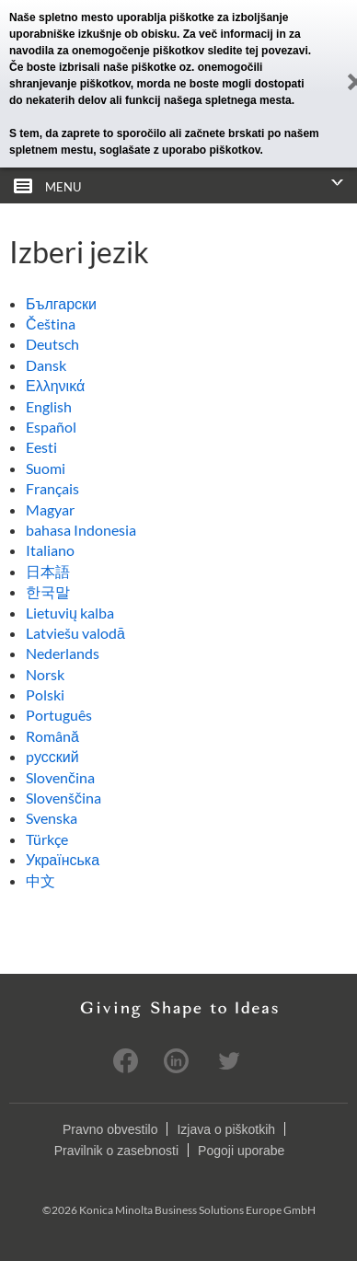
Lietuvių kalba (70, 612)
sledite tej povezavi (257, 50)
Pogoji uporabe (241, 1150)
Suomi (45, 468)
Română (52, 736)
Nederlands (62, 653)
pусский (52, 756)
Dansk (46, 365)
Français (52, 488)
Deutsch (52, 344)
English (49, 406)
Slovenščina (63, 797)
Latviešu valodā (75, 633)
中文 (40, 880)
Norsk (45, 674)
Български (61, 303)
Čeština (50, 323)
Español (51, 426)
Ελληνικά (55, 385)
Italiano (50, 550)
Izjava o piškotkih (226, 1129)
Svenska (51, 818)
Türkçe (47, 839)
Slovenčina (60, 777)
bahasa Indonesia (81, 529)
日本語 (48, 571)
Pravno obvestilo (110, 1129)
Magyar (50, 509)
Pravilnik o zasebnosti (116, 1150)
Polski (45, 694)
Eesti (41, 447)
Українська (62, 859)
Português (59, 714)
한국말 (48, 591)
